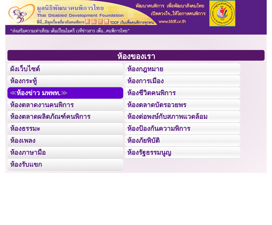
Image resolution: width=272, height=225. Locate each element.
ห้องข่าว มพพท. (38, 92)
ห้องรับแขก (26, 164)
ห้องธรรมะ (25, 128)
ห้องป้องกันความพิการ (158, 128)
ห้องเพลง (22, 140)
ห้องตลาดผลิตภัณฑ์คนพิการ (50, 116)
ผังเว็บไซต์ (25, 69)
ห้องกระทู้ (23, 81)
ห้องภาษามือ (28, 152)
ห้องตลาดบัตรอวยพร (156, 104)
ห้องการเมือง (145, 81)
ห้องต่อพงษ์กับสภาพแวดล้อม (167, 116)
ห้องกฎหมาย (145, 69)
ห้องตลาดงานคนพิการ (42, 104)
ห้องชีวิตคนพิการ (151, 92)
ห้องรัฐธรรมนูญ (149, 152)
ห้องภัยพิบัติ (143, 140)
